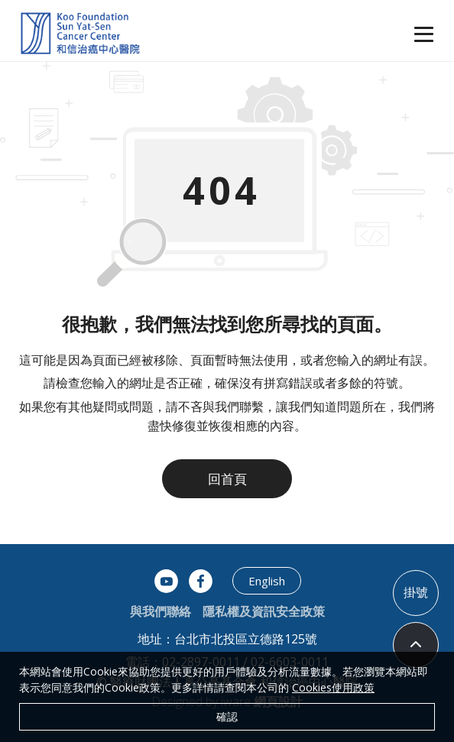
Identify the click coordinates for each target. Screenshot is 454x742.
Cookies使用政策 (333, 687)
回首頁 (227, 479)
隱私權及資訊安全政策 (264, 611)
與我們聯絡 (160, 611)
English (266, 580)
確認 (227, 716)
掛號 (416, 592)
